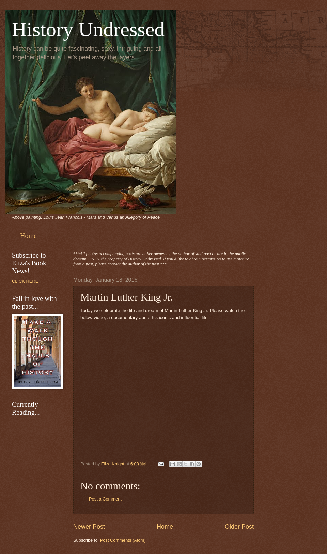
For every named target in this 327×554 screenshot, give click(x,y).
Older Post (239, 526)
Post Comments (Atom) (123, 540)
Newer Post (89, 526)
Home (28, 236)
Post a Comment (105, 499)
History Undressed (88, 29)
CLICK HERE (25, 281)
